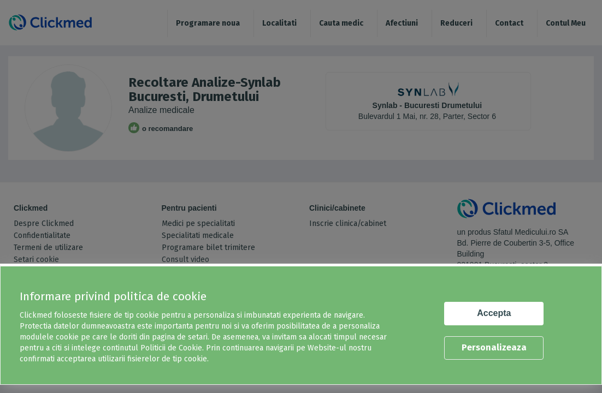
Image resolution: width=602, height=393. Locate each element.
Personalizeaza (494, 347)
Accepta (494, 313)
